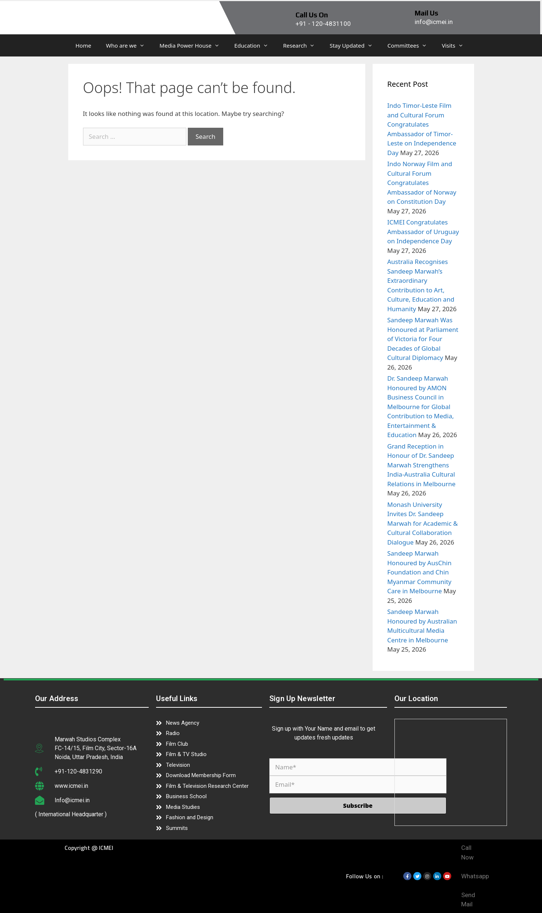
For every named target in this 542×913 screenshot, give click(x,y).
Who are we (129, 45)
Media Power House (193, 45)
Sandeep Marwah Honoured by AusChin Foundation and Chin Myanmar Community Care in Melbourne (419, 572)
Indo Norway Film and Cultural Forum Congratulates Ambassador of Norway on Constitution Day (421, 182)
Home (84, 45)
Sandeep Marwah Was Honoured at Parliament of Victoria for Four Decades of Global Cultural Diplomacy (423, 339)
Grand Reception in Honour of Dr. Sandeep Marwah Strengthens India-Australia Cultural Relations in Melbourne (421, 465)
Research (302, 45)
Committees (410, 45)
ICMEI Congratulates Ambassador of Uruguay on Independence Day (423, 231)
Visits (456, 45)
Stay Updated (354, 45)
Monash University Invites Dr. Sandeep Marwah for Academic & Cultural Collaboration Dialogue (422, 523)
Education (255, 45)
